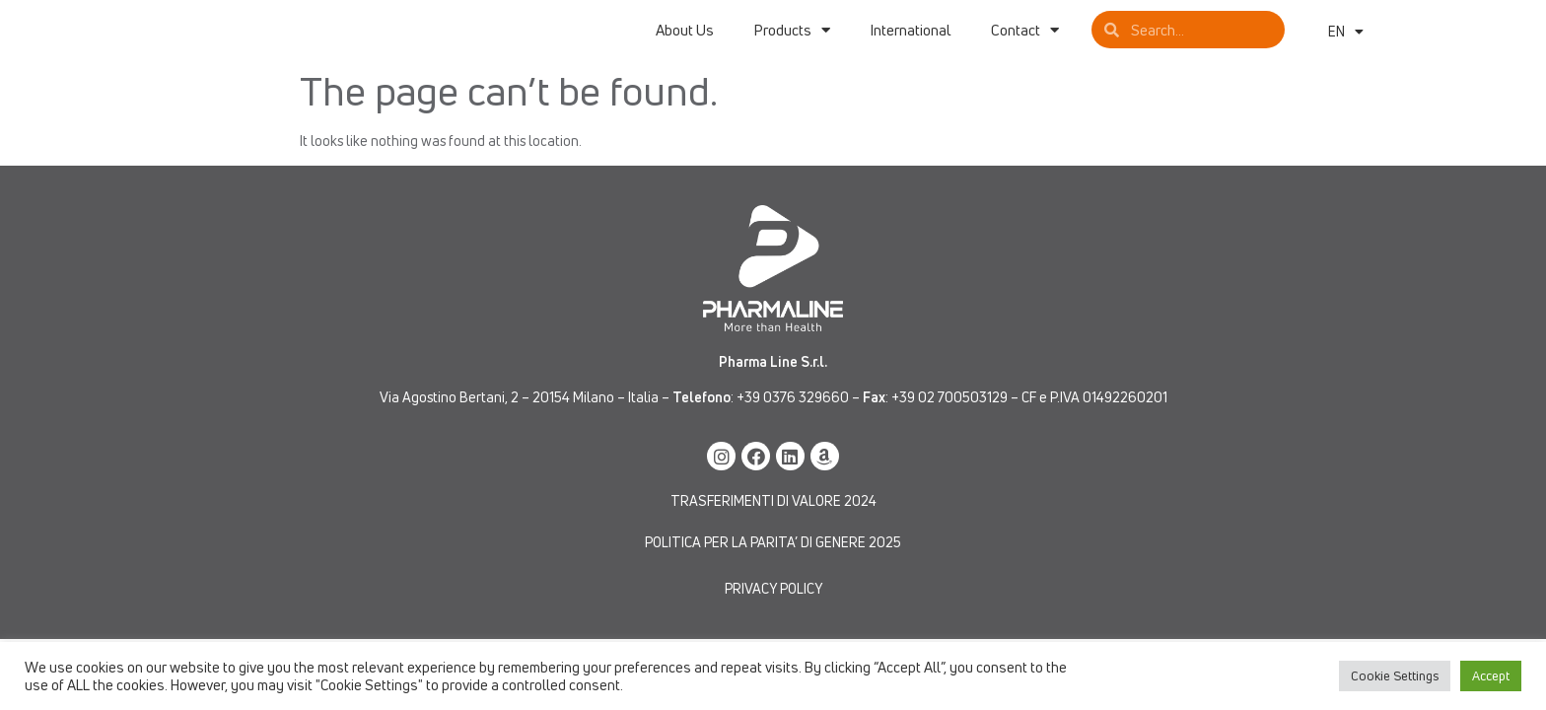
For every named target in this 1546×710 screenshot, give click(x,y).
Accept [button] (1491, 675)
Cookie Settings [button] (1395, 675)
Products (791, 38)
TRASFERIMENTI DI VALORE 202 (769, 517)
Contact (1025, 38)
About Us (685, 38)
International (910, 38)
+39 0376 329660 (793, 413)
